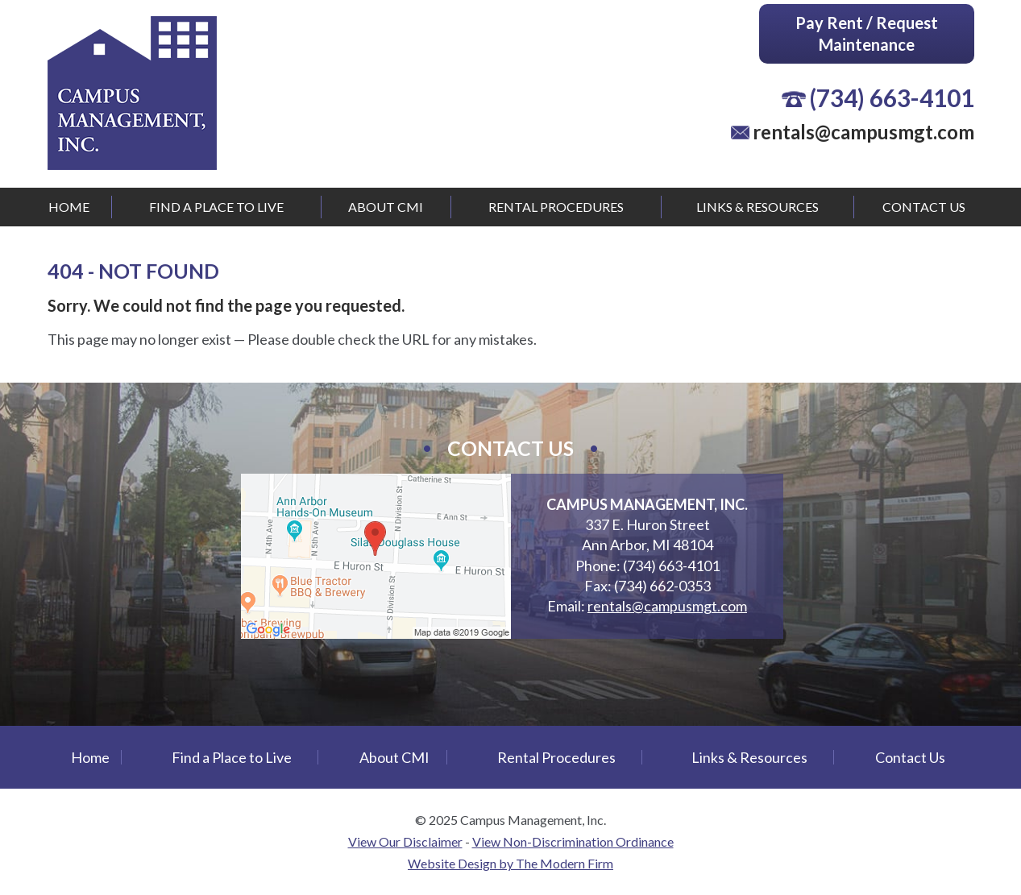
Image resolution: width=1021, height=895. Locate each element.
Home (68, 206)
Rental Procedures (556, 206)
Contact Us (923, 206)
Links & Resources (757, 206)
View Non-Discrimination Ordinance (573, 841)
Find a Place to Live (216, 206)
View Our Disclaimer (405, 841)
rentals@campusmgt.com (863, 131)
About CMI (385, 206)
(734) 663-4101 (891, 97)
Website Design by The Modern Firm (510, 863)
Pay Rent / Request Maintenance (866, 33)
